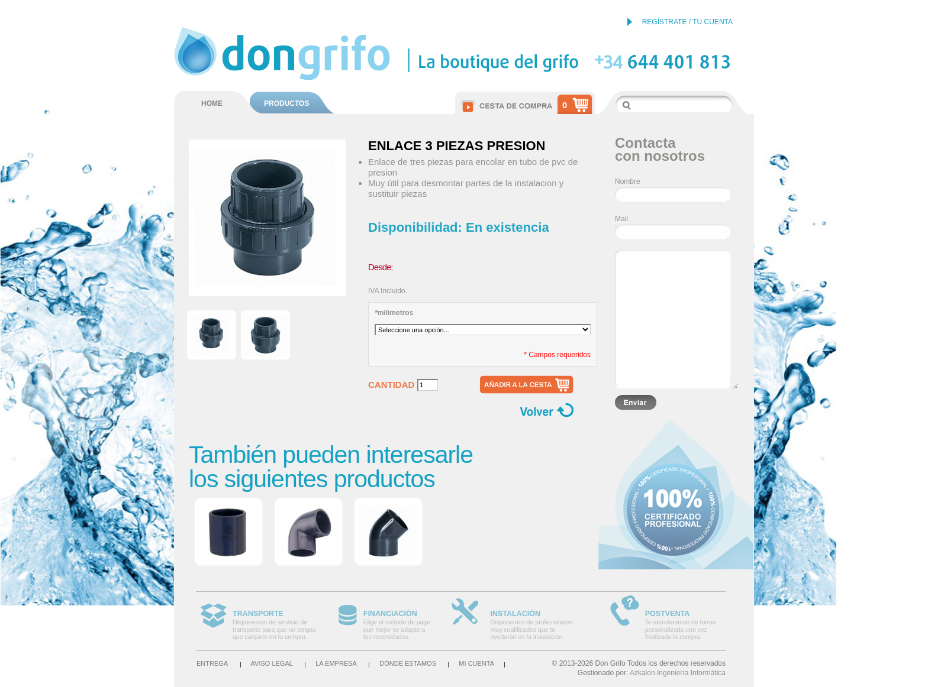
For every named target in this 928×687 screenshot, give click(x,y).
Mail (621, 219)
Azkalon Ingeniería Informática (678, 673)
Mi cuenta (476, 663)
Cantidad (391, 385)
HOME (212, 103)
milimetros (394, 313)
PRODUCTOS (286, 103)
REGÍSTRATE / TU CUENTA (687, 22)
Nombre (627, 181)
